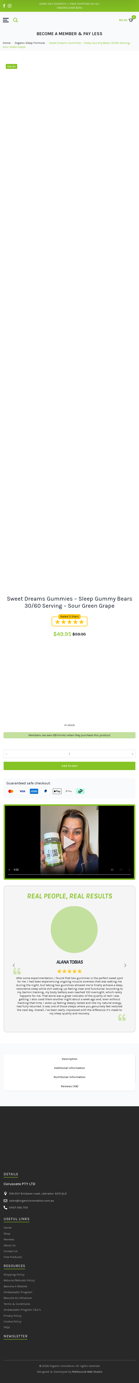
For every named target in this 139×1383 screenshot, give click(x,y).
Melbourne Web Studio (87, 1371)
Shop (7, 1233)
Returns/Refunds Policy (19, 1280)
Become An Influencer (18, 1298)
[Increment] (132, 754)
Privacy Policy (12, 1315)
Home (6, 43)
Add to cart (69, 766)
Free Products (13, 1257)
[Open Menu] (6, 20)
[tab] (69, 1058)
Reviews (9, 1239)
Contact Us (11, 1251)
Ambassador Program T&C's (22, 1309)
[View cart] (126, 20)
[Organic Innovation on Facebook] (4, 6)
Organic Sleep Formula (30, 43)
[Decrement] (7, 754)
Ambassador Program (18, 1292)
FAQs (7, 1327)
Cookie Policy (12, 1321)
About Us (10, 1245)
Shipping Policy (14, 1274)
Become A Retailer (15, 1286)
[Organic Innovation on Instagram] (9, 6)
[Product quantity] (69, 754)
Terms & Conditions (17, 1304)
